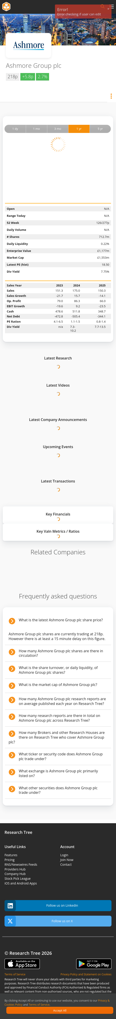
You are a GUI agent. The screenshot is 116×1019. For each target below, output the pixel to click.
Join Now (66, 860)
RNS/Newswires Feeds (21, 864)
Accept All (59, 1010)
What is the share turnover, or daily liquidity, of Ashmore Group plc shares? (58, 670)
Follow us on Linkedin (41, 905)
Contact (66, 864)
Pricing (9, 860)
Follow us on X (39, 921)
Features (11, 855)
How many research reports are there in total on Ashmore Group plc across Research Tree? (59, 718)
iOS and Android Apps (21, 883)
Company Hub (15, 874)
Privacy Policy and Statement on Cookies (86, 974)
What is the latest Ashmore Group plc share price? (61, 619)
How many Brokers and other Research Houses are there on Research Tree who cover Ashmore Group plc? (57, 737)
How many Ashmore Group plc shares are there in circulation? (61, 653)
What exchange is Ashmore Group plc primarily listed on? (58, 773)
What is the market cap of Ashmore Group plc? (58, 684)
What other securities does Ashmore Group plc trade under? (58, 790)
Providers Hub (15, 869)
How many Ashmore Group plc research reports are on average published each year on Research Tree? (62, 701)
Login (64, 855)
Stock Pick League (18, 878)
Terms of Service (39, 1005)
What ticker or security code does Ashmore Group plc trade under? (61, 756)
